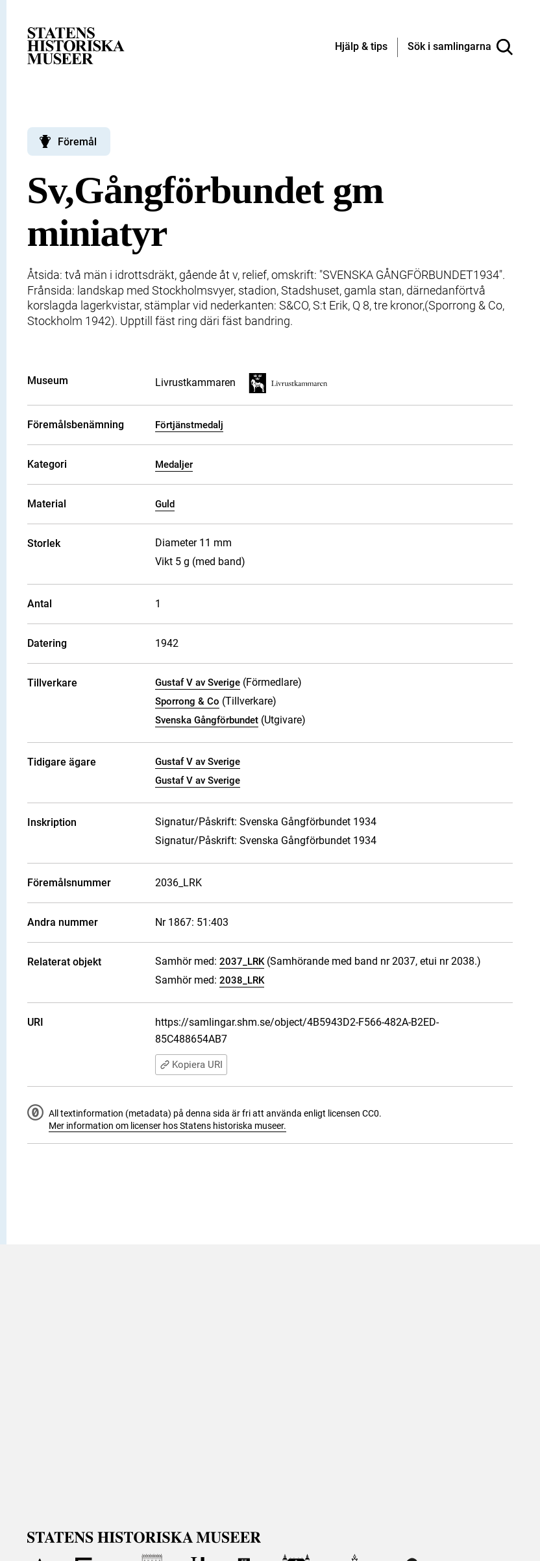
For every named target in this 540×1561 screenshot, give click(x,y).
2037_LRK (241, 961)
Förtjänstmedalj (189, 425)
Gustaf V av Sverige (197, 682)
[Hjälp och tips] (361, 47)
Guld (165, 504)
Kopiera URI (191, 1065)
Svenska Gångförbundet (206, 720)
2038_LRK (241, 980)
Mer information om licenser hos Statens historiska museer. (167, 1125)
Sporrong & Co (187, 701)
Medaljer (174, 464)
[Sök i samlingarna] (460, 47)
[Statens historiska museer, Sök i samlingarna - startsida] (76, 45)
